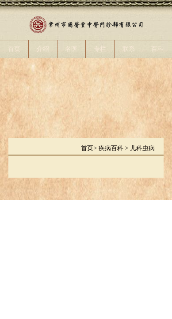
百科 (157, 49)
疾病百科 (112, 148)
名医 (71, 49)
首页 (14, 49)
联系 (128, 49)
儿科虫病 (142, 148)
